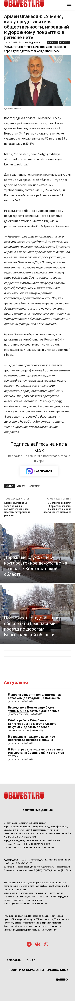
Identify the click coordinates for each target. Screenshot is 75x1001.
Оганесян (34, 485)
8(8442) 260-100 (24, 863)
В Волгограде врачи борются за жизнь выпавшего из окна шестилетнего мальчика (57, 508)
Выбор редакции (18, 714)
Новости (64, 42)
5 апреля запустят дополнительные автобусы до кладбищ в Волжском (35, 696)
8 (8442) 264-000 (42, 870)
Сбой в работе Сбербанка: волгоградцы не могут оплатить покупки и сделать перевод (32, 724)
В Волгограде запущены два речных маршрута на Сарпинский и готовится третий (36, 753)
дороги (21, 485)
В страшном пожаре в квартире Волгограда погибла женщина (31, 738)
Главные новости (19, 730)
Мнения (52, 42)
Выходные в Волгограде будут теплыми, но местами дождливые (33, 709)
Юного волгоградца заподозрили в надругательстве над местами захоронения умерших (17, 509)
